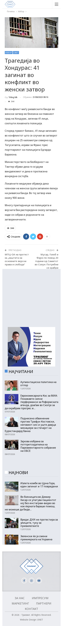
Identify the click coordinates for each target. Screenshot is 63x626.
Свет (16, 52)
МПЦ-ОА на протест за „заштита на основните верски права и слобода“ (17, 259)
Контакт (31, 609)
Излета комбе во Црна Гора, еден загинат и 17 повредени (39, 484)
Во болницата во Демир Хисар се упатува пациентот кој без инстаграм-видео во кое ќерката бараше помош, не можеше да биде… (30, 503)
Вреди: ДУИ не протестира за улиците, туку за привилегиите (39, 523)
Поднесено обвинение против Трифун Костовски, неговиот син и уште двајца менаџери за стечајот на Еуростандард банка (30, 425)
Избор (8, 52)
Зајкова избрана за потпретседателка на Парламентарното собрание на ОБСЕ (38, 446)
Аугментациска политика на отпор (38, 383)
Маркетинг (20, 603)
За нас (20, 598)
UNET (40, 619)
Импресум (40, 598)
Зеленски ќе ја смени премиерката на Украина (36, 537)
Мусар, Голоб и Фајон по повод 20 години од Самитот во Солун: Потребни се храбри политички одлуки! (46, 263)
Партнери (43, 603)
